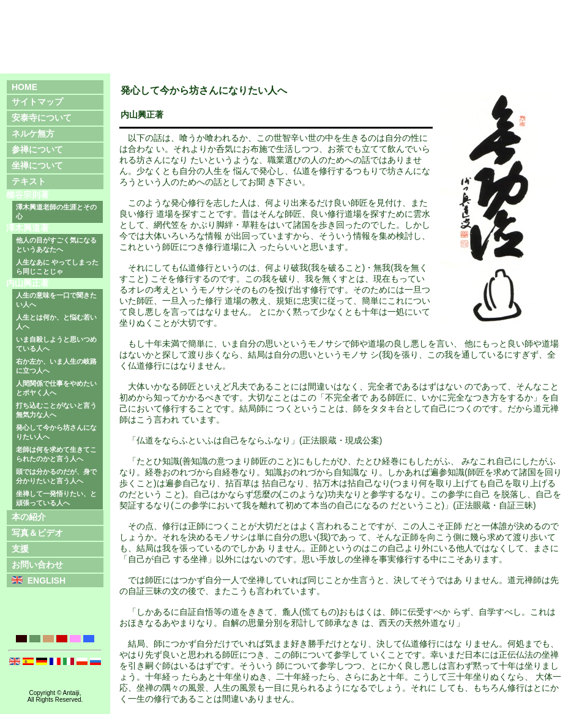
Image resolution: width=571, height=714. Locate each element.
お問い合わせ (37, 564)
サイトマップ (37, 102)
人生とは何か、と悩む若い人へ (56, 322)
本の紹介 (29, 517)
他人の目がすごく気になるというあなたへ (56, 244)
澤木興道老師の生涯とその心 (56, 211)
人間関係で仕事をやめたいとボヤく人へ (56, 388)
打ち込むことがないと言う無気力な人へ (56, 410)
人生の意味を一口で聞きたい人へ (56, 299)
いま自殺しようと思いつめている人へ (56, 344)
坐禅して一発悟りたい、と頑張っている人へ (56, 498)
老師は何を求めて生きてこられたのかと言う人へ (56, 454)
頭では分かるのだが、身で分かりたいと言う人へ (56, 476)
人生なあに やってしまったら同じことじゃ (57, 266)
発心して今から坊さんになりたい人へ (56, 432)
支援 (20, 549)
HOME (24, 87)
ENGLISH (46, 580)
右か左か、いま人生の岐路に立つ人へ (56, 366)
